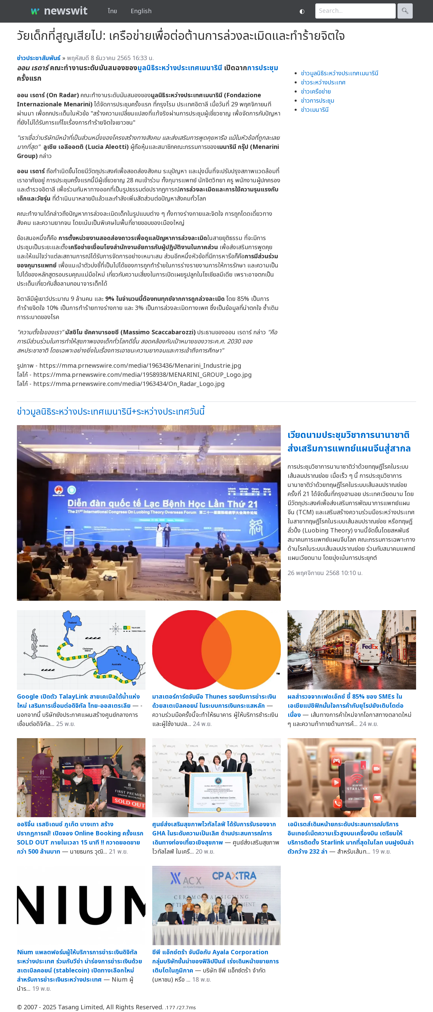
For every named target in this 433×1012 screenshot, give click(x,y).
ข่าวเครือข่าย (316, 91)
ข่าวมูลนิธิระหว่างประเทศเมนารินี (340, 73)
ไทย (112, 11)
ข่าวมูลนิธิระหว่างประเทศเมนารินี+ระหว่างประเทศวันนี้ (111, 412)
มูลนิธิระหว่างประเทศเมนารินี (179, 68)
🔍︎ (405, 11)
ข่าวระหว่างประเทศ (323, 82)
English (141, 11)
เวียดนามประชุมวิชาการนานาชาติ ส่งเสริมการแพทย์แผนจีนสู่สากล (349, 442)
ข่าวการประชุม (317, 100)
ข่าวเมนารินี (315, 109)
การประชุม (262, 68)
